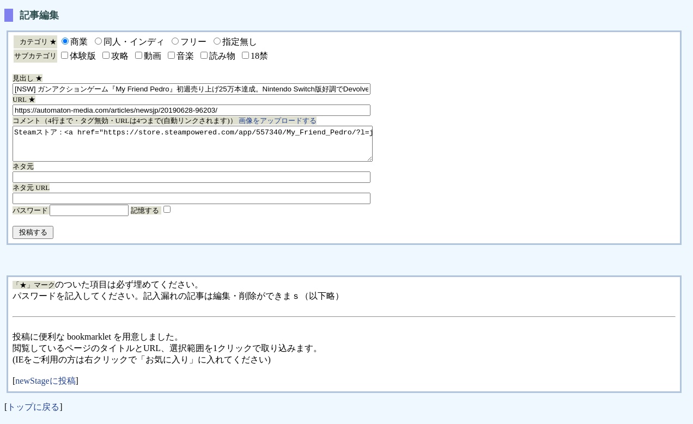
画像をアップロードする (278, 120)
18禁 (259, 55)
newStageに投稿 (45, 387)
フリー (193, 41)
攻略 (120, 55)
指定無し (239, 41)
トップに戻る (33, 413)
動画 (152, 55)
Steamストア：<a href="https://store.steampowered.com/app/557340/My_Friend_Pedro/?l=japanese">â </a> (214, 147)
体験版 (83, 55)
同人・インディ (134, 41)
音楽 (185, 55)
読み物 (222, 55)
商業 (79, 41)
